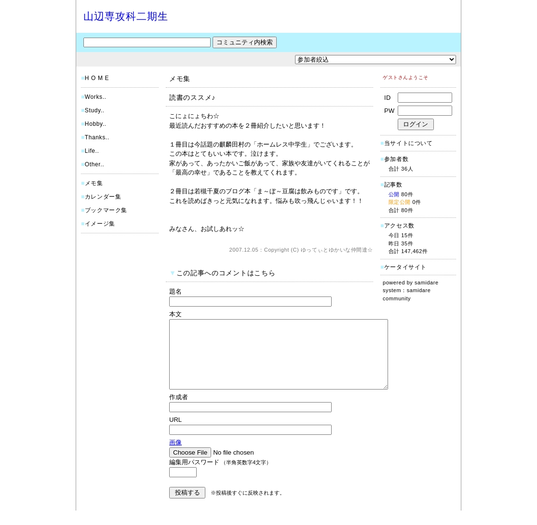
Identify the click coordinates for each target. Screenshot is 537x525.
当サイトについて (408, 143)
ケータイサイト (405, 267)
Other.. (94, 164)
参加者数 (394, 159)
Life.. (92, 151)
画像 (175, 456)
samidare (427, 282)
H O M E (97, 78)
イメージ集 (100, 223)
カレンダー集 (103, 196)
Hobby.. (96, 124)
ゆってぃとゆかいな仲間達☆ (337, 250)
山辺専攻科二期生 (125, 16)
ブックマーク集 (106, 210)
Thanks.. (97, 137)
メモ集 (94, 183)
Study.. (95, 110)
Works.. (96, 97)
